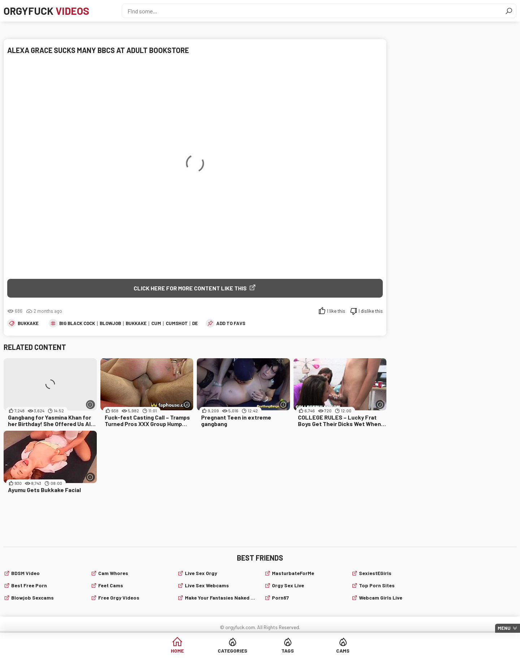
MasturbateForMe (293, 573)
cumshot (177, 323)
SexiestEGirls (375, 573)
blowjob (110, 323)
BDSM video (25, 573)
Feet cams (110, 585)
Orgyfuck (46, 11)
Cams (343, 651)
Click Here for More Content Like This (190, 288)
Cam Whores (113, 573)
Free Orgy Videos (118, 598)
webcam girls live (380, 598)
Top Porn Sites (377, 585)
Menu (504, 628)
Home (177, 651)
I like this (336, 311)
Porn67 (280, 598)
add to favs (230, 323)
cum (156, 323)
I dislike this (371, 311)
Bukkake (28, 323)
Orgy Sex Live (288, 585)
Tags (287, 651)
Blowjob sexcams (32, 598)
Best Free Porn (29, 585)
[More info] (90, 404)
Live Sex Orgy (201, 573)
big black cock (77, 323)
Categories (232, 651)
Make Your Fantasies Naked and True (220, 598)
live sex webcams (207, 585)
